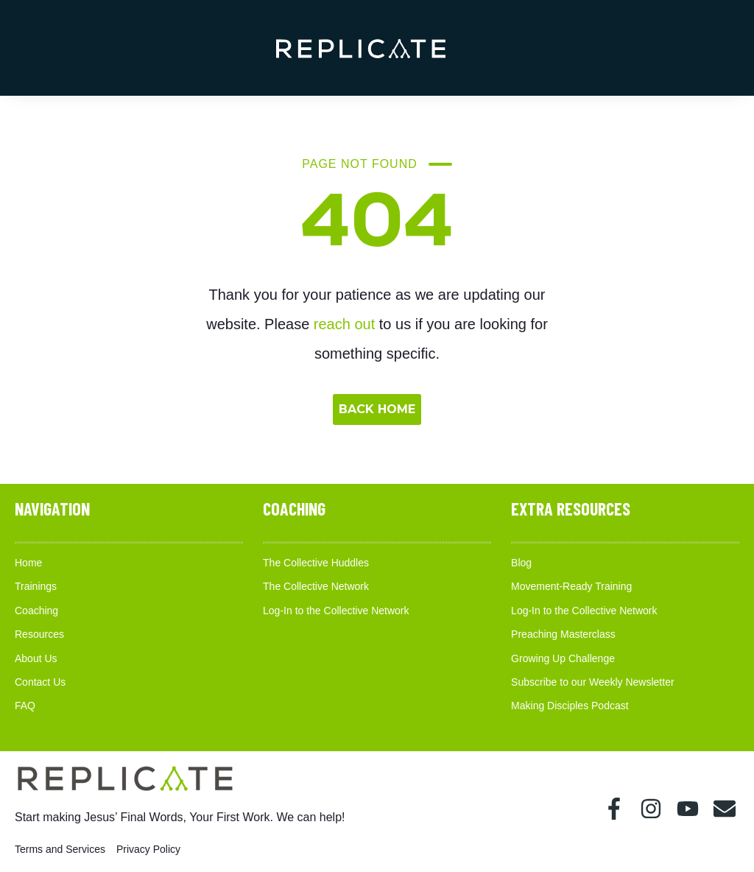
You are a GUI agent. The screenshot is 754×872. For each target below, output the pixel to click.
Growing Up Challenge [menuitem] (563, 658)
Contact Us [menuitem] (40, 682)
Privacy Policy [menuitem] (148, 849)
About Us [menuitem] (36, 658)
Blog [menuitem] (521, 563)
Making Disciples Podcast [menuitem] (570, 705)
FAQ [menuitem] (25, 705)
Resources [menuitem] (39, 634)
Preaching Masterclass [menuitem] (563, 634)
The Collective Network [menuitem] (316, 586)
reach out (344, 324)
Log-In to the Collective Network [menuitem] (336, 610)
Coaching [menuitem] (36, 610)
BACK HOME (377, 409)
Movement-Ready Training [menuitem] (571, 586)
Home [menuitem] (28, 563)
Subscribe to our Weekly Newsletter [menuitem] (592, 682)
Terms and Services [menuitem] (60, 849)
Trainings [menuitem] (36, 586)
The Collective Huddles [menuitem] (316, 563)
